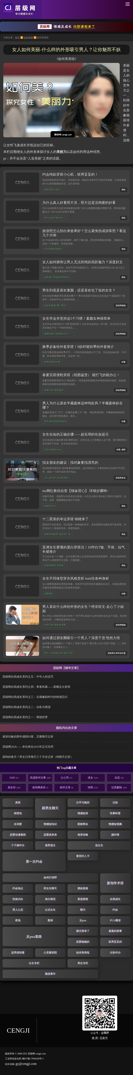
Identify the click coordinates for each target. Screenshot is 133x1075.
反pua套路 (34, 936)
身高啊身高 (40, 787)
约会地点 (17, 888)
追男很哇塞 (17, 952)
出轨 (115, 802)
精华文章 (66, 787)
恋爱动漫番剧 (18, 834)
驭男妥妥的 (115, 941)
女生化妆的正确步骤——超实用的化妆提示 (75, 434)
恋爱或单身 (50, 834)
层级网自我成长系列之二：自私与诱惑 (26, 707)
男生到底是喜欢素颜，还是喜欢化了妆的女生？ (79, 290)
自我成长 (115, 899)
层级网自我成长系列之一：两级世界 (25, 717)
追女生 (99, 845)
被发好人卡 (82, 856)
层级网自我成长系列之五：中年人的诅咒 (27, 676)
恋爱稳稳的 (82, 941)
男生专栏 (82, 963)
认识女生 (50, 909)
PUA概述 (115, 920)
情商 (93, 787)
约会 (115, 909)
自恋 (119, 777)
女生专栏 (34, 963)
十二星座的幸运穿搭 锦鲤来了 (65, 519)
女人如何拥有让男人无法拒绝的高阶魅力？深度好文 (82, 262)
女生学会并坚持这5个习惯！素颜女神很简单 (76, 319)
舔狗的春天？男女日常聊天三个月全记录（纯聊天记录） (37, 756)
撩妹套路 (82, 888)
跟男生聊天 (50, 808)
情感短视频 (115, 824)
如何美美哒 (82, 952)
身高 (17, 802)
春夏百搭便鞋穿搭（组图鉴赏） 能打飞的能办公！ (81, 375)
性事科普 (115, 813)
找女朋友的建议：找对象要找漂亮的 (70, 463)
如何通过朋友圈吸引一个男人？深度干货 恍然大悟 (81, 638)
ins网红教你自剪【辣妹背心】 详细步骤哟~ (75, 491)
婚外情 (115, 834)
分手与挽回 (82, 802)
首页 (17, 37)
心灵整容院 (50, 952)
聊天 (82, 909)
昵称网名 (82, 824)
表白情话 (50, 899)
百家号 (104, 1037)
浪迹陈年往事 (40, 777)
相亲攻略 (82, 834)
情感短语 (82, 813)
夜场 (17, 920)
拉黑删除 (119, 787)
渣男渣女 (50, 845)
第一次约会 (34, 861)
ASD (13, 777)
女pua (82, 920)
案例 (50, 920)
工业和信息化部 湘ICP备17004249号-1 (24, 1058)
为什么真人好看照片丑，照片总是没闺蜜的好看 (79, 203)
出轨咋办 (115, 952)
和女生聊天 (50, 888)
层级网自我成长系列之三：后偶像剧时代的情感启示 (34, 697)
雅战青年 (50, 973)
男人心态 (17, 909)
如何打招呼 (50, 877)
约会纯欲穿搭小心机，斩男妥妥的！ (70, 174)
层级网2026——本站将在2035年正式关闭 (27, 746)
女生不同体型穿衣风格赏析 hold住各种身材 (75, 578)
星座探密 (82, 899)
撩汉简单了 (82, 931)
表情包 (18, 813)
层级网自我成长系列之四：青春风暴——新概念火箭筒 (36, 686)
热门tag (61, 767)
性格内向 (17, 899)
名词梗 (18, 824)
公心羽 (66, 777)
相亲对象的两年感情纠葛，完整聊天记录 (27, 736)
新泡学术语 (115, 883)
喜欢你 (14, 787)
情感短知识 (50, 824)
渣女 (93, 777)
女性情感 (28, 37)
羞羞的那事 (115, 931)
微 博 (95, 1037)
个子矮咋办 (17, 845)
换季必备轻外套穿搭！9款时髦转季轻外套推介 (78, 347)
